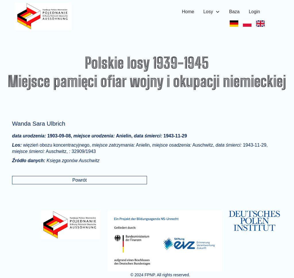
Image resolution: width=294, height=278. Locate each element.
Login (254, 11)
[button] (212, 11)
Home (188, 11)
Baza (234, 11)
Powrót (79, 180)
